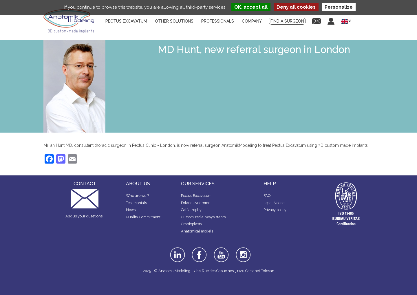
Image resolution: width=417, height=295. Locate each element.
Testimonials (136, 203)
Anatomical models (197, 231)
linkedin (177, 249)
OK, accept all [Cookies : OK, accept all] (251, 7)
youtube (221, 249)
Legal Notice (274, 203)
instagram (242, 251)
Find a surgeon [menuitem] (287, 21)
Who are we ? (137, 195)
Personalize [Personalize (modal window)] (339, 7)
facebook (199, 249)
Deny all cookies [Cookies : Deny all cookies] (296, 7)
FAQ (267, 195)
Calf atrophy (191, 210)
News (131, 210)
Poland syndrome (195, 203)
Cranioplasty (191, 224)
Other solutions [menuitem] (174, 21)
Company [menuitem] (252, 21)
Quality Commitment (143, 217)
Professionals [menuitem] (217, 21)
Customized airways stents (203, 217)
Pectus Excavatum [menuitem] (126, 21)
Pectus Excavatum (196, 195)
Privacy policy (275, 210)
